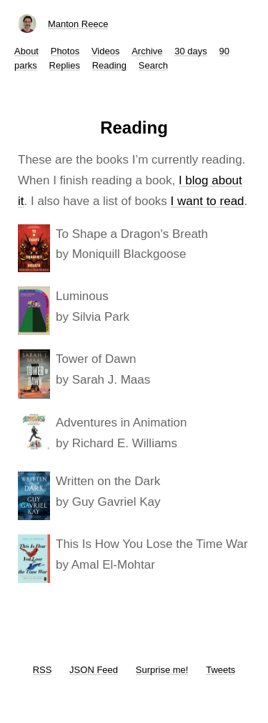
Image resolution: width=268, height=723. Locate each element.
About (26, 51)
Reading (109, 65)
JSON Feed (93, 669)
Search (153, 65)
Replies (64, 65)
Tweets (220, 669)
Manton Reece (78, 24)
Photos (65, 51)
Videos (105, 51)
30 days (190, 51)
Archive (146, 51)
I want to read (207, 201)
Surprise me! (162, 669)
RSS (42, 669)
